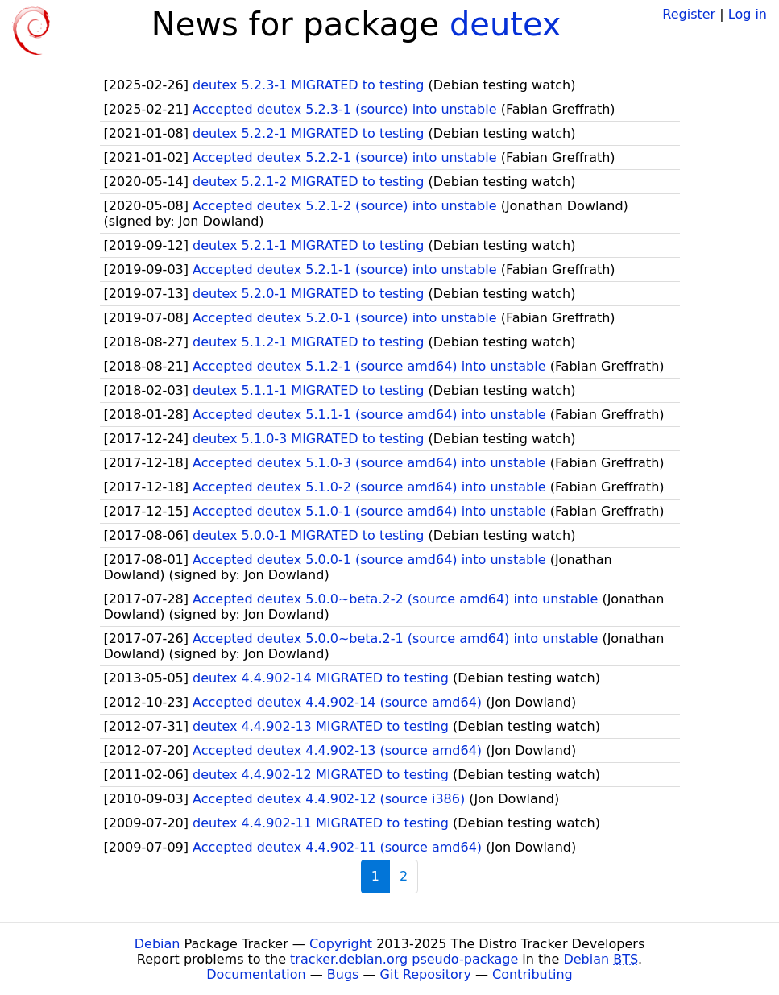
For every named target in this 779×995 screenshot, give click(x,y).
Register (688, 14)
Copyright (340, 943)
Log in (747, 14)
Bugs (343, 974)
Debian (157, 943)
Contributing (532, 974)
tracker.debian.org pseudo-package (404, 959)
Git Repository (425, 974)
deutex (505, 24)
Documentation (255, 974)
